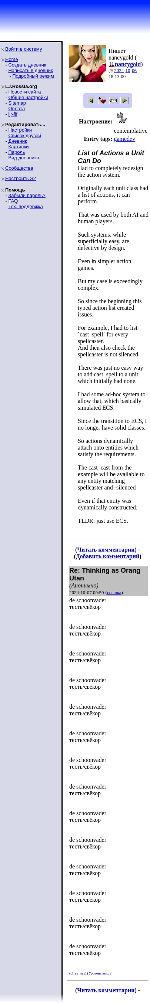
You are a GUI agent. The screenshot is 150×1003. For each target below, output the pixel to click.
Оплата (16, 108)
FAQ (13, 201)
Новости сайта (24, 92)
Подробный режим (33, 76)
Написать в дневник (30, 70)
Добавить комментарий (107, 556)
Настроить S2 (20, 178)
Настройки (20, 130)
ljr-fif (12, 114)
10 (128, 70)
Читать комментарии (105, 549)
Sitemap (17, 103)
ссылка (114, 592)
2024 (119, 70)
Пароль (16, 152)
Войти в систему (23, 49)
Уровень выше (100, 973)
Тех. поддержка (25, 206)
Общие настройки (28, 97)
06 (134, 70)
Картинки (18, 146)
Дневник (17, 141)
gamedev (124, 139)
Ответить (77, 973)
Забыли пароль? (26, 195)
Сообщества (19, 168)
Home (11, 59)
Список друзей (24, 135)
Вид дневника (23, 157)
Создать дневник (27, 65)
